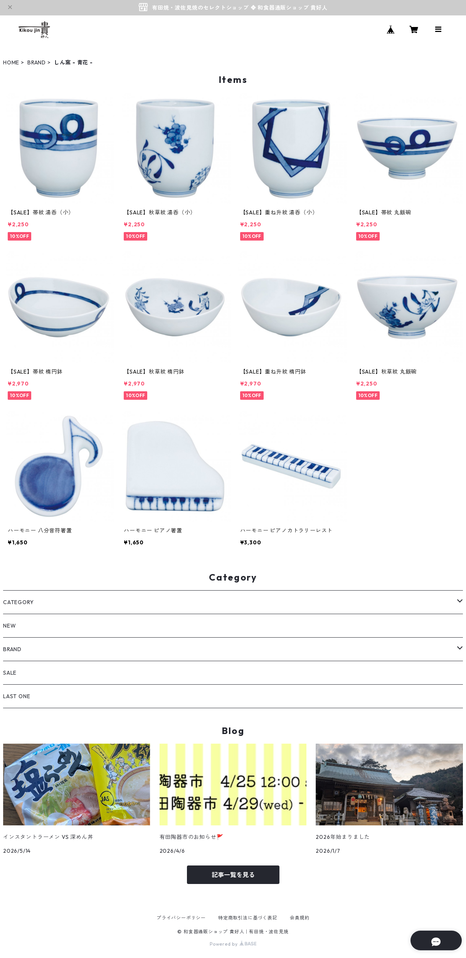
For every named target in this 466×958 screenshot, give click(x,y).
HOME (11, 62)
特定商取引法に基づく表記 (248, 918)
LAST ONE (16, 696)
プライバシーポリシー (181, 918)
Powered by (233, 944)
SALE (10, 672)
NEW (9, 625)
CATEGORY (18, 602)
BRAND (36, 62)
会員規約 (300, 918)
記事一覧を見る (233, 875)
